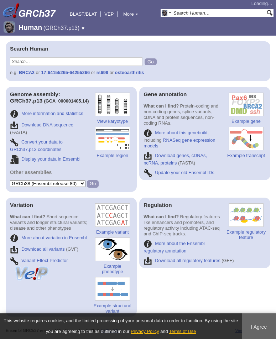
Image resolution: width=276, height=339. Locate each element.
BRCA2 (27, 72)
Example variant (112, 219)
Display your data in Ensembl (45, 159)
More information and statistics (46, 113)
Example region (112, 142)
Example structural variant (112, 295)
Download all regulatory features (182, 260)
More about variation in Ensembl (48, 237)
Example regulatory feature (246, 221)
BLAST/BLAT (83, 14)
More (130, 14)
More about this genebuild (175, 132)
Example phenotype (112, 256)
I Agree (259, 327)
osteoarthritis (129, 72)
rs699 (102, 72)
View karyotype (112, 108)
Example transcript (246, 142)
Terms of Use (182, 331)
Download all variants (37, 249)
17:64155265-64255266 (65, 72)
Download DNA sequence (41, 124)
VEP (109, 14)
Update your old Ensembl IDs (179, 172)
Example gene (246, 108)
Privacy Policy (145, 331)
